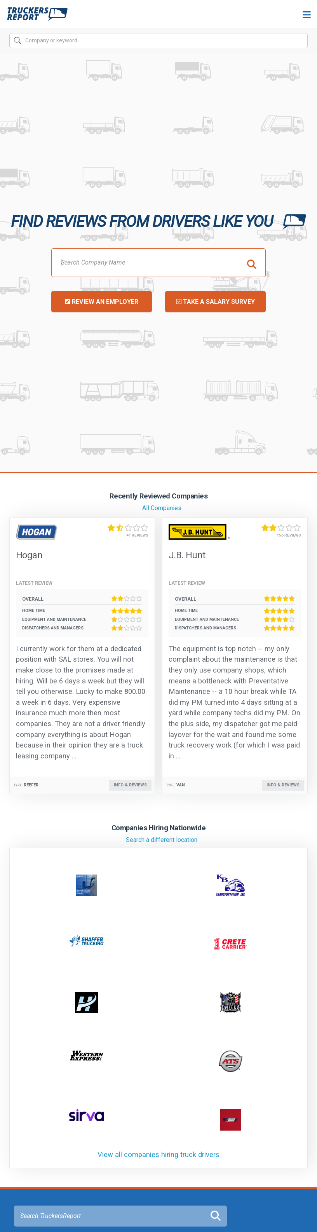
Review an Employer (101, 301)
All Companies (161, 508)
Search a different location (161, 839)
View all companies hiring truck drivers (158, 1154)
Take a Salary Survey (215, 301)
